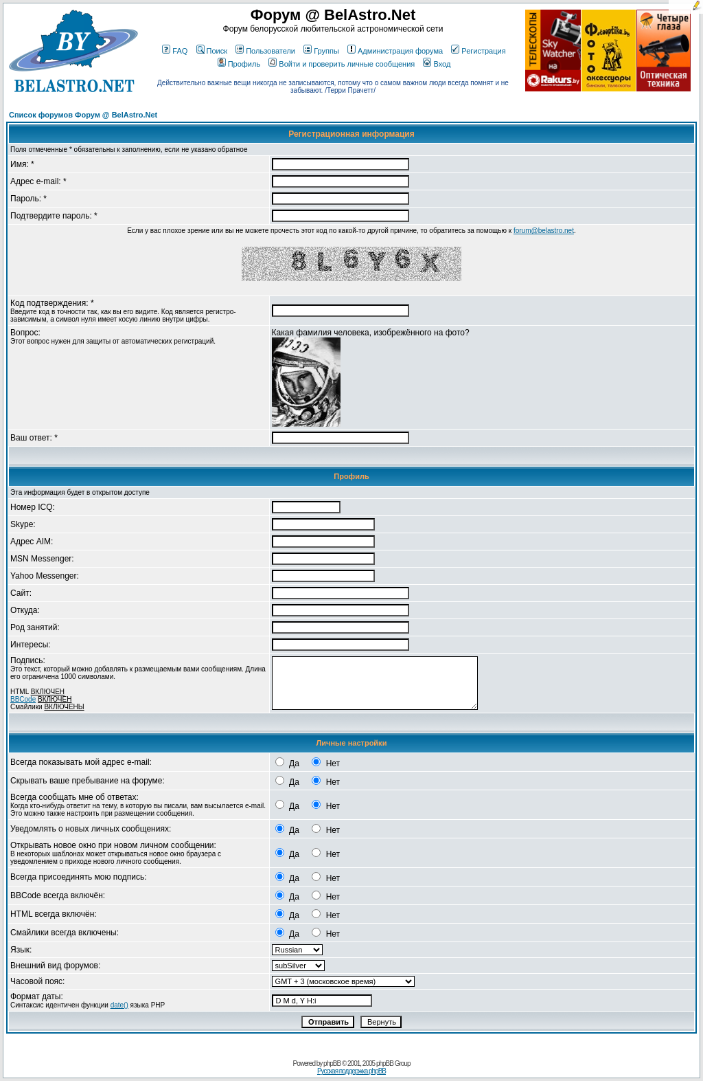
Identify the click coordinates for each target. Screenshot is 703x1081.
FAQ (174, 51)
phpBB (332, 1063)
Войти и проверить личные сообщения (341, 64)
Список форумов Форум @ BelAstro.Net (83, 115)
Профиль (239, 64)
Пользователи (265, 51)
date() (119, 1005)
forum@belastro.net (544, 230)
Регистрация (478, 51)
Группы (321, 51)
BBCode (23, 699)
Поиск (211, 51)
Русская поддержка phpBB (351, 1071)
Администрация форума (395, 51)
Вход (436, 64)
